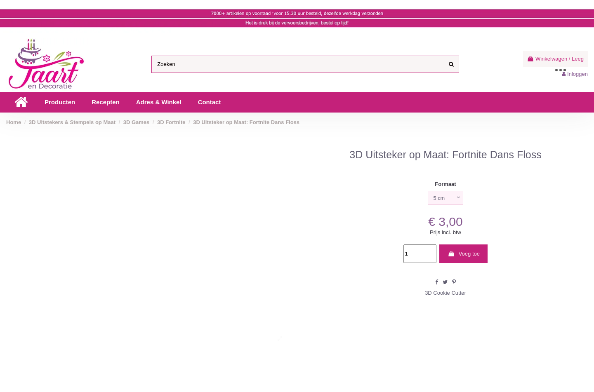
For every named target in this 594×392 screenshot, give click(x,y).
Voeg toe (464, 254)
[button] (59, 102)
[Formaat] (445, 198)
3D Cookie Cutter (445, 293)
